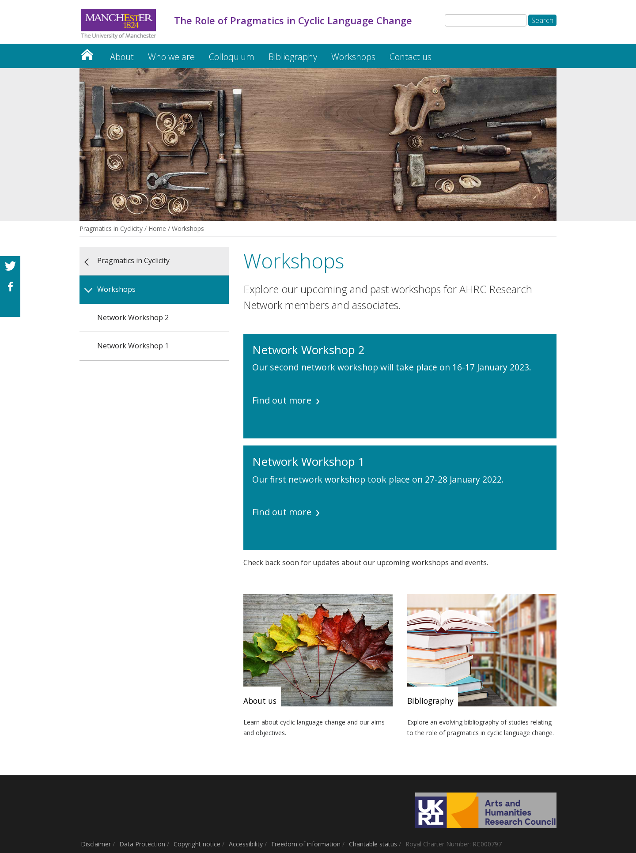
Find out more (281, 400)
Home (157, 228)
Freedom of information (306, 844)
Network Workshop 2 (133, 317)
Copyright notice (197, 844)
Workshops (353, 57)
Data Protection (142, 844)
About (122, 57)
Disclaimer (96, 844)
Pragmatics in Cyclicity (87, 52)
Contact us (411, 57)
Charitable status (373, 844)
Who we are (171, 57)
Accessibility (246, 844)
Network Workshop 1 (133, 346)
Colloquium (231, 57)
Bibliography (293, 57)
